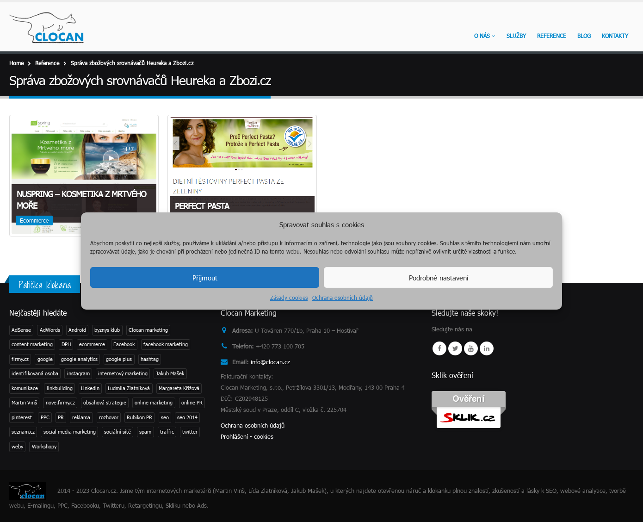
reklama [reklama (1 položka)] (81, 417)
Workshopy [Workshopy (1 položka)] (44, 446)
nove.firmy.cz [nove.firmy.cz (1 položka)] (60, 402)
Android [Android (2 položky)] (77, 330)
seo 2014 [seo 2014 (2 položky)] (187, 417)
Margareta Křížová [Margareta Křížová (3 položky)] (179, 388)
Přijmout (204, 277)
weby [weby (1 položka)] (17, 446)
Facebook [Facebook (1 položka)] (124, 344)
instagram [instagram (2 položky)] (78, 373)
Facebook (439, 348)
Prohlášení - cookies (247, 436)
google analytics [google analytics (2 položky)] (79, 359)
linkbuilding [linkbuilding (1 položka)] (60, 388)
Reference (551, 35)
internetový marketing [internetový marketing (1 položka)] (123, 373)
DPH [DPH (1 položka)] (66, 344)
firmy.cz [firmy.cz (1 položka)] (20, 359)
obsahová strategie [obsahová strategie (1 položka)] (104, 402)
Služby (516, 35)
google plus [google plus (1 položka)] (119, 359)
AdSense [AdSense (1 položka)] (21, 330)
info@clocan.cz (270, 362)
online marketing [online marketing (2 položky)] (154, 402)
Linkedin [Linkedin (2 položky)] (90, 388)
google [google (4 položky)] (45, 359)
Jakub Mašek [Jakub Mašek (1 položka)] (170, 373)
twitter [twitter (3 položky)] (190, 432)
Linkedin (487, 348)
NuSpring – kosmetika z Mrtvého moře (81, 200)
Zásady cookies (289, 297)
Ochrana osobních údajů (342, 297)
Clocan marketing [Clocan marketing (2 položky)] (148, 330)
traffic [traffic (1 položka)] (167, 432)
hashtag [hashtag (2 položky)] (150, 359)
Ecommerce (34, 220)
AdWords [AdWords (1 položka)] (50, 330)
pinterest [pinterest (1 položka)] (22, 417)
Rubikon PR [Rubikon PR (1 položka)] (139, 417)
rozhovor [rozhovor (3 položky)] (108, 417)
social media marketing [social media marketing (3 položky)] (69, 432)
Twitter (455, 348)
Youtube (471, 348)
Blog (584, 35)
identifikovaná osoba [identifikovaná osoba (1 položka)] (35, 373)
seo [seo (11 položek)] (165, 417)
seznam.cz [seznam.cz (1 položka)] (23, 432)
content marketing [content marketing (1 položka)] (32, 344)
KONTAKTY (615, 35)
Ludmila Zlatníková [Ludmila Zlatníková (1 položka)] (129, 388)
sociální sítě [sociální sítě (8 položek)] (117, 432)
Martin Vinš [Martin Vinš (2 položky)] (24, 402)
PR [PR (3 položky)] (61, 417)
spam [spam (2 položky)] (145, 432)
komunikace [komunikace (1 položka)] (25, 388)
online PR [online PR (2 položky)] (192, 402)
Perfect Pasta (202, 206)
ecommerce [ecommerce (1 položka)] (92, 344)
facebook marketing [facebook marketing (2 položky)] (165, 344)
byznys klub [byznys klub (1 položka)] (107, 330)
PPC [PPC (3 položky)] (45, 417)
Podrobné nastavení (438, 277)
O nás (482, 35)
